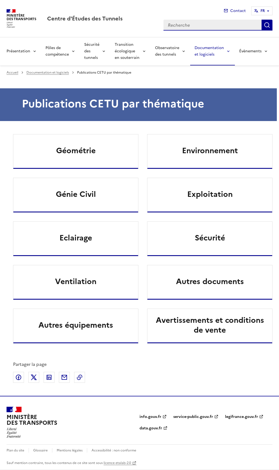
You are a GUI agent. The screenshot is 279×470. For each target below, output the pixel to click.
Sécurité (210, 238)
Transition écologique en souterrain (127, 51)
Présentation (18, 51)
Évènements (250, 51)
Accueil (12, 72)
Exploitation (210, 194)
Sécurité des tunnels (91, 51)
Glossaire (40, 450)
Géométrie (76, 150)
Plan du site (15, 450)
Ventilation (75, 281)
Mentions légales (70, 450)
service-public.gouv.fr (193, 417)
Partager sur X (33, 377)
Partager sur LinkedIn (49, 377)
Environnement (210, 150)
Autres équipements (75, 325)
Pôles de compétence (57, 51)
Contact (238, 11)
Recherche (267, 25)
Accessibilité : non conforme (114, 450)
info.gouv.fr (150, 417)
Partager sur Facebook (18, 377)
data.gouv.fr (151, 428)
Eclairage (75, 238)
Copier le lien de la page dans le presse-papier (79, 377)
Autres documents (210, 281)
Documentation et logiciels (209, 51)
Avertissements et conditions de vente (210, 325)
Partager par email (64, 377)
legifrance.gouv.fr (241, 417)
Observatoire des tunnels (167, 51)
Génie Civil (76, 194)
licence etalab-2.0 (117, 462)
